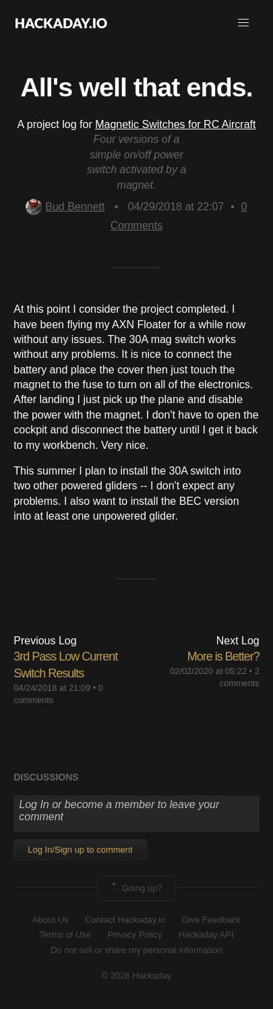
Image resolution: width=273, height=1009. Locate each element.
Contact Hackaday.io (125, 920)
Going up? (135, 888)
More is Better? (223, 656)
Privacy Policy (135, 934)
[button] (243, 23)
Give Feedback (210, 920)
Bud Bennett (65, 206)
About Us (50, 920)
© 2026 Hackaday (137, 976)
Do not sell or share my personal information (136, 950)
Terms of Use (65, 934)
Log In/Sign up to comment (80, 850)
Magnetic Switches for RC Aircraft (175, 124)
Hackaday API (206, 934)
